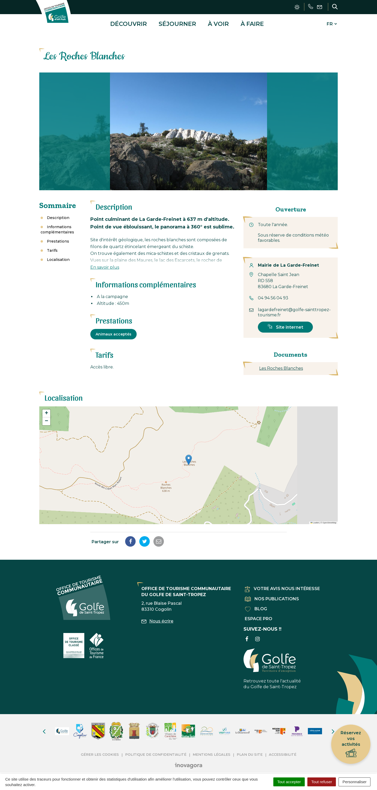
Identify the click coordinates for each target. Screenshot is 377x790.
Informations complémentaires (57, 226)
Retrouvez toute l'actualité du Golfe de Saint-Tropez (272, 665)
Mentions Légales (211, 750)
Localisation (58, 255)
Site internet (285, 323)
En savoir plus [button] (104, 263)
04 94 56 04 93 (273, 294)
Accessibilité (282, 750)
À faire (252, 21)
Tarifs (52, 246)
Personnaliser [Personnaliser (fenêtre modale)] (354, 782)
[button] (188, 456)
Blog (256, 604)
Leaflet (315, 519)
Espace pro (258, 614)
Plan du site (250, 750)
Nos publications (272, 594)
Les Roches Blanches (281, 364)
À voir (218, 21)
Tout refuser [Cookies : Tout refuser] (321, 782)
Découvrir (128, 21)
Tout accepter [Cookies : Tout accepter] (289, 782)
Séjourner (177, 21)
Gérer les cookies (100, 750)
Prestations (58, 237)
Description (58, 213)
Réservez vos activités (351, 744)
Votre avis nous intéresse (282, 584)
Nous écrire (157, 617)
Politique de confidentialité (155, 750)
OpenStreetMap (329, 519)
